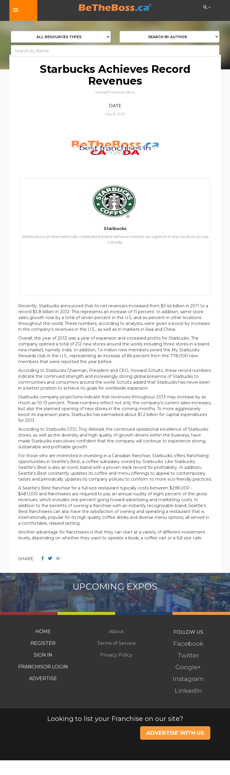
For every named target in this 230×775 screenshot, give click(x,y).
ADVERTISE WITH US (175, 733)
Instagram (188, 678)
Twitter (188, 655)
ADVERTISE (43, 678)
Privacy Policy (116, 655)
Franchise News (122, 92)
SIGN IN (43, 655)
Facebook (188, 643)
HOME (43, 631)
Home (100, 92)
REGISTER (43, 643)
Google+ (188, 667)
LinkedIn (188, 690)
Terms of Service (116, 643)
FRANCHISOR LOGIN (43, 667)
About (116, 631)
